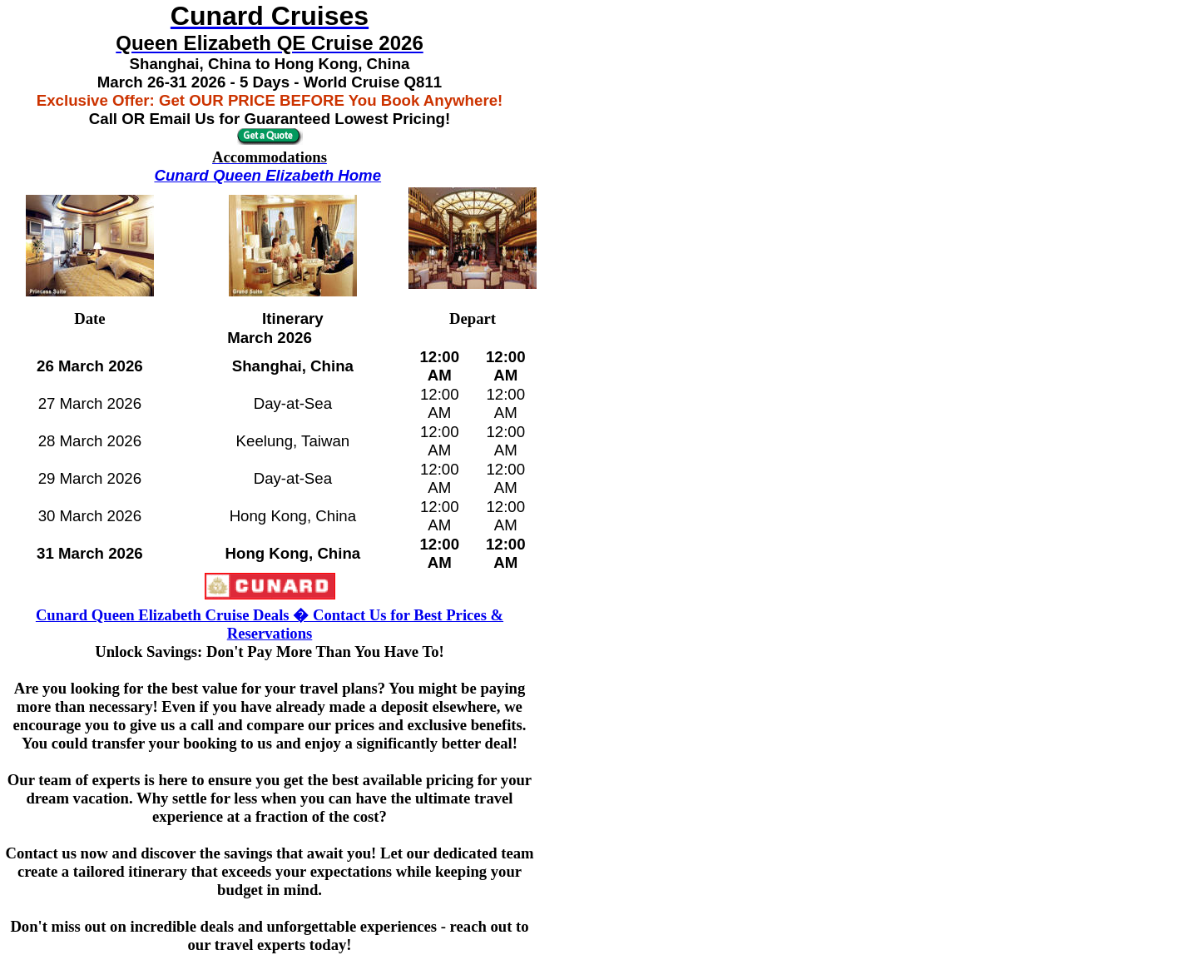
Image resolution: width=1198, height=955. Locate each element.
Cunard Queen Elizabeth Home (267, 175)
